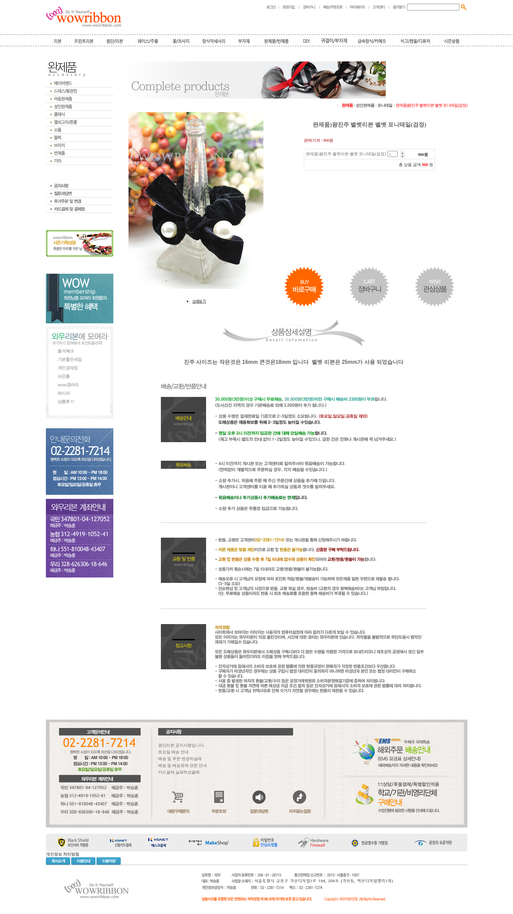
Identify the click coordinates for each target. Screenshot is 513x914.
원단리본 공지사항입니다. (181, 745)
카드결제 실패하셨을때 (179, 772)
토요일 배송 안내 (173, 752)
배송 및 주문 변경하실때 (180, 758)
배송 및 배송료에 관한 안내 (182, 765)
